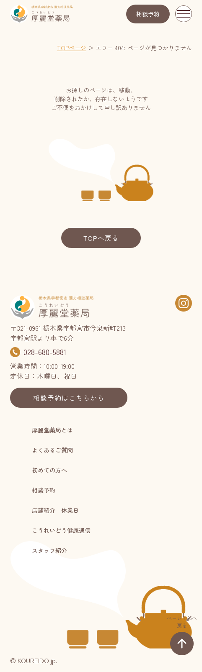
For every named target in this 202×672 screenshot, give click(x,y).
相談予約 (148, 14)
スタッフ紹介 (49, 550)
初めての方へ (49, 470)
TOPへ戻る (101, 238)
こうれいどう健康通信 (61, 530)
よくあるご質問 (52, 450)
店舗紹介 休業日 (55, 510)
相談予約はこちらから (68, 398)
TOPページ (71, 47)
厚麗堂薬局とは (52, 430)
